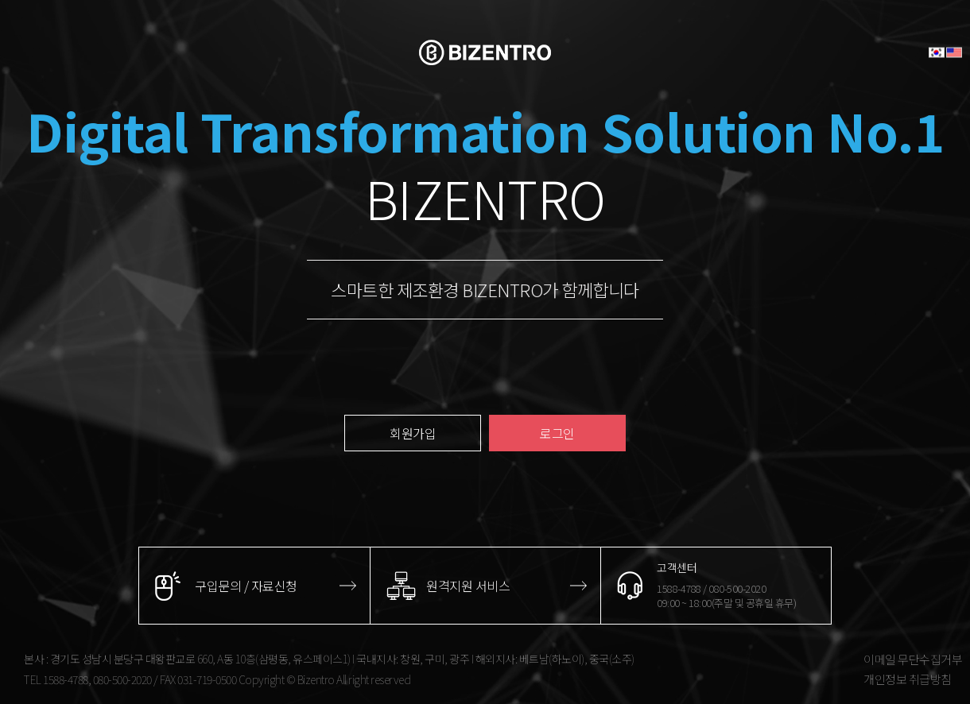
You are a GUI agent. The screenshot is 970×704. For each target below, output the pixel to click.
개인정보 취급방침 (907, 679)
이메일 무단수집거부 (912, 659)
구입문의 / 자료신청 (246, 585)
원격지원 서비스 (468, 585)
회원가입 (413, 433)
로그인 (557, 433)
